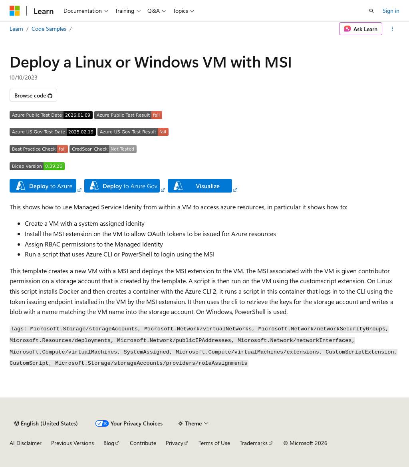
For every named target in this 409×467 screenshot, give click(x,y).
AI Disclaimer (26, 443)
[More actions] (392, 28)
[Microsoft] (15, 11)
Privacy (174, 443)
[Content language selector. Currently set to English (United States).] (46, 423)
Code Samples (49, 28)
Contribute (143, 443)
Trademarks (254, 443)
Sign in (391, 10)
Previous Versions (72, 443)
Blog (108, 443)
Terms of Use (214, 443)
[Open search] (371, 11)
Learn (16, 28)
